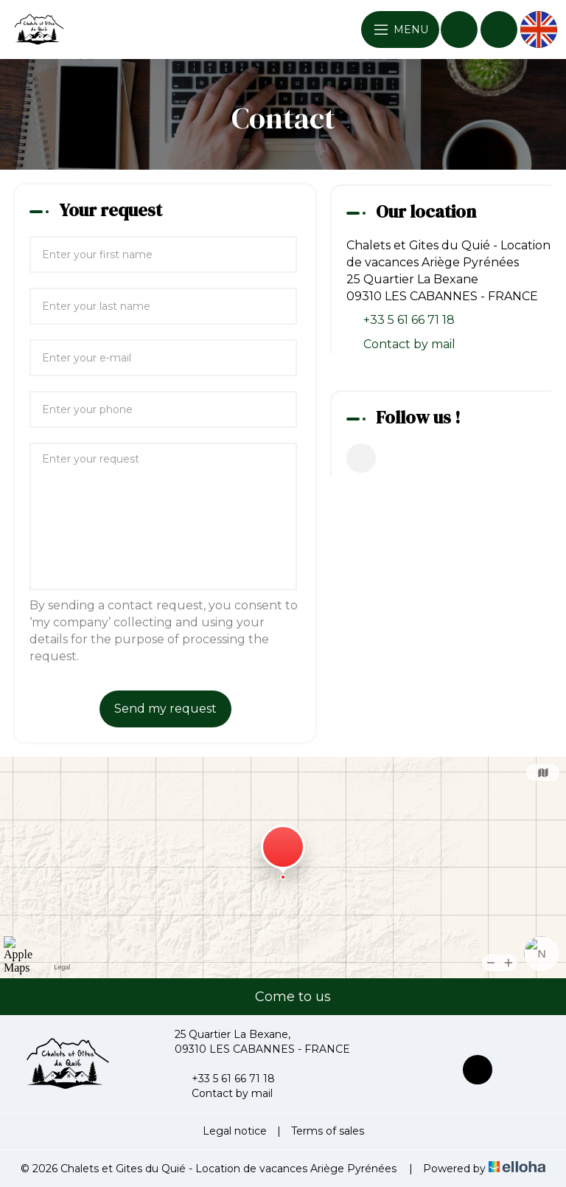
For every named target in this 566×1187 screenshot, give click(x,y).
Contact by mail (409, 344)
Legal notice (235, 1131)
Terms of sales (327, 1131)
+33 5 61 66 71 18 (225, 1078)
